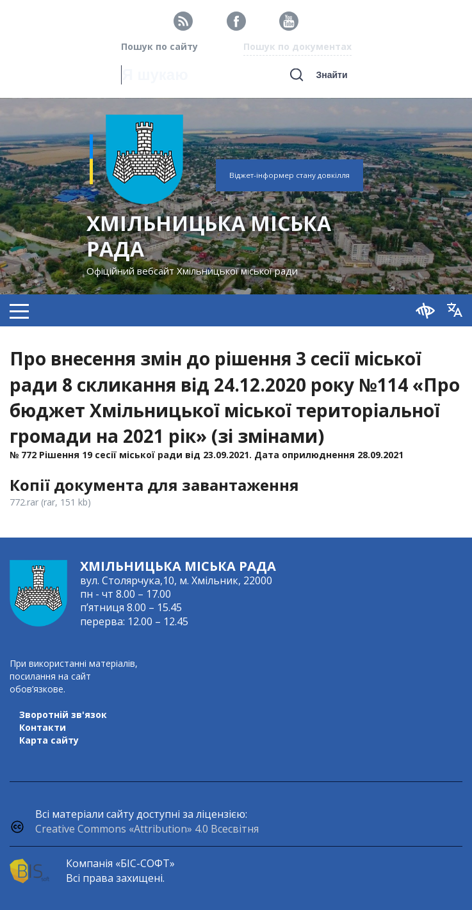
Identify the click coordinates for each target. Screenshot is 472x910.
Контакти (42, 727)
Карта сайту (49, 740)
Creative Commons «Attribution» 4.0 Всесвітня (147, 829)
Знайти (331, 75)
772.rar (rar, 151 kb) (50, 502)
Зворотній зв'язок (63, 714)
